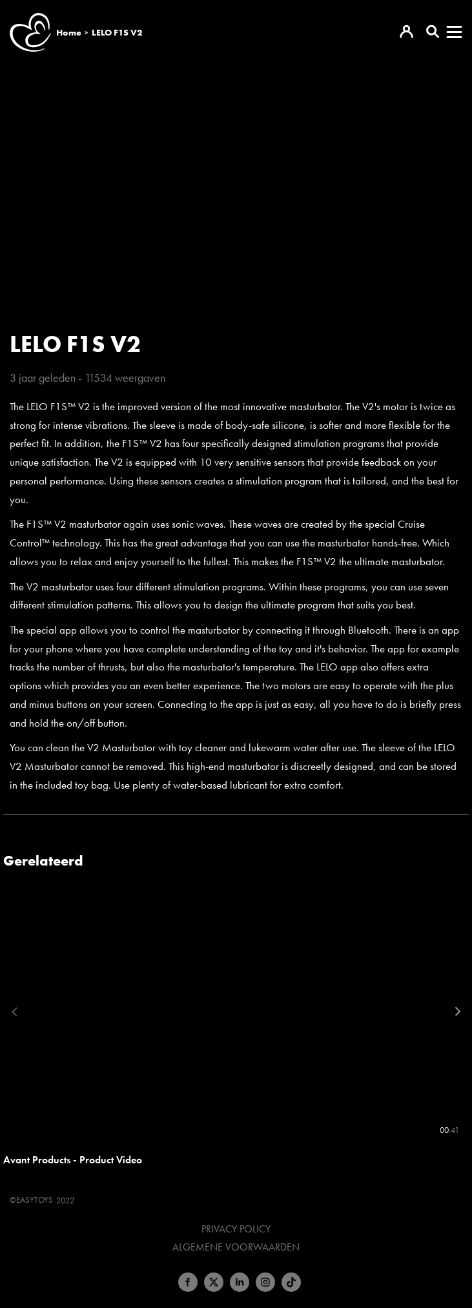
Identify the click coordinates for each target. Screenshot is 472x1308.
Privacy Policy (236, 1229)
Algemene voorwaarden (236, 1247)
